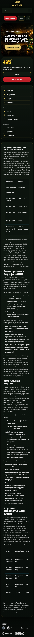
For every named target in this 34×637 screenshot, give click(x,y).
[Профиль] (28, 18)
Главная (8, 91)
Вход (21, 18)
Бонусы (8, 99)
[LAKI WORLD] (17, 3)
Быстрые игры (11, 119)
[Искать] (29, 10)
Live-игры (9, 115)
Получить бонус (13, 47)
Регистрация (10, 18)
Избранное (9, 95)
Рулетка (8, 132)
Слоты (7, 111)
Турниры (8, 103)
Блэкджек (9, 136)
